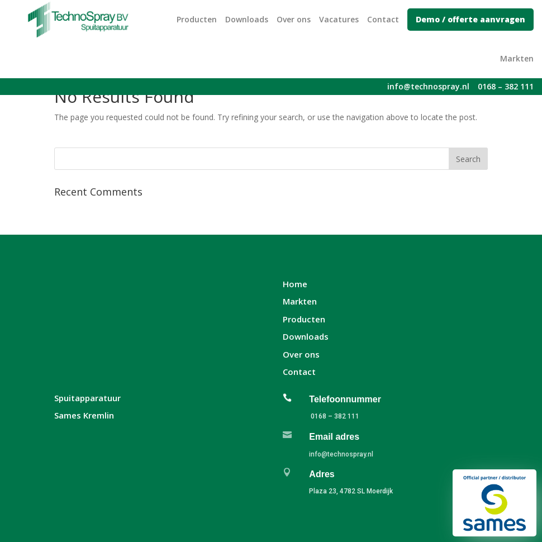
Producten (197, 19)
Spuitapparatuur (87, 397)
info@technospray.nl (341, 454)
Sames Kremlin (84, 415)
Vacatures (339, 19)
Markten (517, 58)
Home (295, 283)
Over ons (294, 19)
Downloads (246, 19)
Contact (383, 19)
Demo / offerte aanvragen (470, 19)
